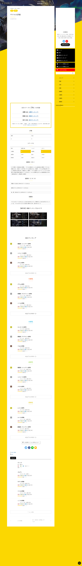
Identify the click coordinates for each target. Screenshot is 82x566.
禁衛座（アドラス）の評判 (24, 327)
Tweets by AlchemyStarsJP (62, 6)
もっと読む (31, 501)
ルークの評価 (21, 407)
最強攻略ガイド (41, 3)
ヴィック (20, 452)
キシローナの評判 (22, 318)
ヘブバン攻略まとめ (62, 63)
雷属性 (15, 442)
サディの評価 (21, 471)
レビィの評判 (21, 398)
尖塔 (59, 52)
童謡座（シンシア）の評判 (24, 235)
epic (12, 443)
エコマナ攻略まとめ (62, 66)
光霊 (12, 442)
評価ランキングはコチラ (32, 124)
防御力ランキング (61, 60)
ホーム (59, 49)
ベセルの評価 (21, 337)
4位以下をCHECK (30, 265)
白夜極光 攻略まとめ (40, 559)
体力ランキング (33, 119)
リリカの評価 (21, 480)
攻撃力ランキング (61, 55)
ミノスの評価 (21, 490)
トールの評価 (21, 294)
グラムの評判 (21, 254)
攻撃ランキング (33, 112)
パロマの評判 (21, 377)
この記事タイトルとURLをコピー (30, 432)
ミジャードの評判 (22, 245)
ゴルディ (20, 461)
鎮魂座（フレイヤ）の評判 (24, 417)
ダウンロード (65, 44)
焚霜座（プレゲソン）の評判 (24, 285)
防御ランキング (33, 115)
